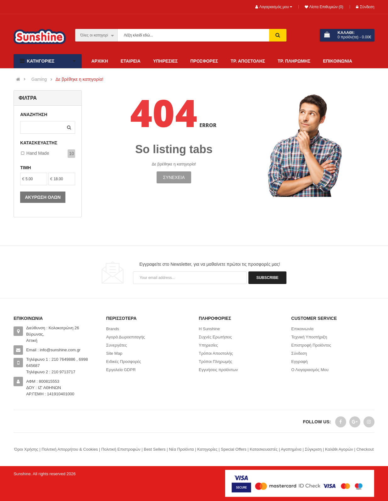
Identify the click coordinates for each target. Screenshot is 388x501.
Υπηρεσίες (208, 345)
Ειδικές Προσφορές (123, 361)
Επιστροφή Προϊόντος (311, 345)
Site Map (114, 353)
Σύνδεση (365, 7)
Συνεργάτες (116, 345)
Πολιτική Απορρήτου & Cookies (70, 449)
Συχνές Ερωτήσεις (215, 337)
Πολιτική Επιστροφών (121, 449)
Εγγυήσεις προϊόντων (218, 369)
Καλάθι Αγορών (339, 449)
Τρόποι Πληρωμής (215, 361)
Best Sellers (154, 449)
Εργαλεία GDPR (121, 369)
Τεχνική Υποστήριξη (309, 337)
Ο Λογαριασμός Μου (310, 369)
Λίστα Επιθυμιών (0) (325, 7)
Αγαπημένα (291, 449)
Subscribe (267, 278)
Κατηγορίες (207, 449)
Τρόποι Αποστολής (216, 353)
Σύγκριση (313, 449)
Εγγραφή (299, 361)
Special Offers (233, 449)
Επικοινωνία (302, 328)
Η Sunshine (209, 328)
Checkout (365, 449)
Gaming (39, 79)
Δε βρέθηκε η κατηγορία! (79, 79)
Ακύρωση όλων (43, 197)
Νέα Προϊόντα (181, 449)
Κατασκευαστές (264, 449)
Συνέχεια (174, 177)
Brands (112, 328)
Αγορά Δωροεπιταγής (125, 337)
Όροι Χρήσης (26, 449)
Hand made (37, 153)
